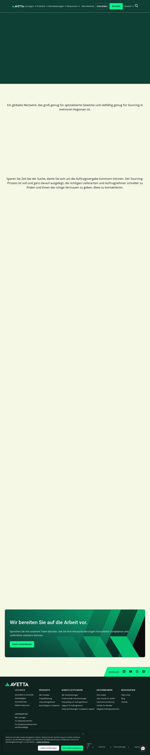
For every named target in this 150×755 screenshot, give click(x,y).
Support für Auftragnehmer (72, 705)
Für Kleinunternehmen (23, 721)
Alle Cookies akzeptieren (72, 748)
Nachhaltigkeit (20, 698)
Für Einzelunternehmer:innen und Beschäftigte (26, 725)
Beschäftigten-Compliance (49, 705)
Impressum (137, 747)
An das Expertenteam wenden (23, 77)
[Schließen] (83, 734)
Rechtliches (102, 747)
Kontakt (124, 702)
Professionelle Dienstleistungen (74, 698)
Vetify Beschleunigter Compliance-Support (78, 709)
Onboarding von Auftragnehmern (75, 702)
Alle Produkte (44, 695)
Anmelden (102, 6)
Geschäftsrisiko (21, 702)
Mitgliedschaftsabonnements (108, 709)
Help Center (125, 695)
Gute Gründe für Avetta (106, 698)
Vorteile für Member (104, 705)
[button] (30, 6)
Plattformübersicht (22, 705)
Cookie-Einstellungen (120, 747)
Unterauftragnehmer (47, 702)
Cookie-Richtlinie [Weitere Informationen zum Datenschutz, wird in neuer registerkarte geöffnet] (42, 742)
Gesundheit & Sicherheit (24, 695)
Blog (123, 698)
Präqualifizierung (45, 698)
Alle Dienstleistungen (70, 695)
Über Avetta (101, 695)
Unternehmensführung (105, 702)
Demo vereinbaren (22, 644)
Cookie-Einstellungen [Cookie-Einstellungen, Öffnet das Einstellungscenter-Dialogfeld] (48, 748)
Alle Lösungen (20, 717)
